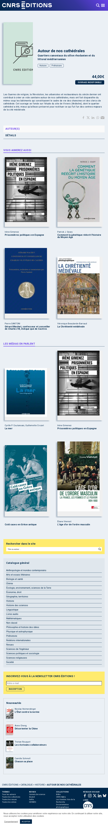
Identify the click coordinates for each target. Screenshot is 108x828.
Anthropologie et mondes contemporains (26, 570)
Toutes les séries (9, 802)
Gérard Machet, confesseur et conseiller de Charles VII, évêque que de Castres (27, 328)
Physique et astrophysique (19, 631)
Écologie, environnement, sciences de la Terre (28, 588)
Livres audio (12, 614)
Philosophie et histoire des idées (22, 627)
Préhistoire (57, 65)
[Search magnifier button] (100, 549)
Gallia (31, 799)
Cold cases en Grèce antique (21, 524)
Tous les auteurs (9, 794)
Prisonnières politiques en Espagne (24, 235)
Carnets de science (37, 794)
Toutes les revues (9, 799)
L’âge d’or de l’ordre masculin (73, 524)
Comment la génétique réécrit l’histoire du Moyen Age (79, 236)
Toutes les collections (11, 797)
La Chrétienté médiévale (71, 327)
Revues (10, 644)
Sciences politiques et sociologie (22, 653)
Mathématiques (14, 618)
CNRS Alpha (61, 797)
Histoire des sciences (17, 605)
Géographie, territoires (17, 596)
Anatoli (32, 797)
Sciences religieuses (16, 657)
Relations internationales (18, 640)
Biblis (58, 794)
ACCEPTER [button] (26, 822)
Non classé (11, 622)
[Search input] (52, 549)
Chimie (9, 583)
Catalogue (27, 784)
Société (10, 662)
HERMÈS (32, 802)
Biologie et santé (14, 579)
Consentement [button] (11, 821)
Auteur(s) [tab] (12, 128)
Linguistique (12, 609)
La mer (9, 428)
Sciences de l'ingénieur (17, 649)
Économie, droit (13, 592)
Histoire (43, 65)
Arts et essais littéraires (18, 574)
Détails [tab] (10, 135)
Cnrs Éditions (10, 784)
